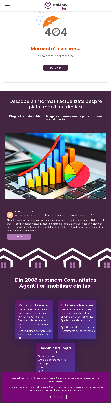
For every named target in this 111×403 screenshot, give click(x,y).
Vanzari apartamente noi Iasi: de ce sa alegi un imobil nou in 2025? (55, 215)
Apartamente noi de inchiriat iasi (78, 331)
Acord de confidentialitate (52, 360)
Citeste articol (19, 237)
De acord (55, 68)
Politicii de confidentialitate (67, 390)
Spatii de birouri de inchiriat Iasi (77, 316)
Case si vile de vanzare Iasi (32, 313)
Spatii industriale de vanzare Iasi (35, 331)
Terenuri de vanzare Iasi (30, 316)
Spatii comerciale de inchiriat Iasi (76, 322)
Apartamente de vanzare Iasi (33, 309)
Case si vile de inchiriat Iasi (75, 313)
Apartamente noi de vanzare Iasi (33, 336)
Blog (40, 371)
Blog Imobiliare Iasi (26, 212)
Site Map (43, 363)
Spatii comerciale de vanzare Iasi (33, 326)
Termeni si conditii (47, 356)
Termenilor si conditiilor (40, 390)
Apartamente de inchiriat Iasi (76, 309)
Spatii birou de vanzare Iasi (32, 320)
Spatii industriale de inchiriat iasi (77, 327)
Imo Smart (44, 367)
